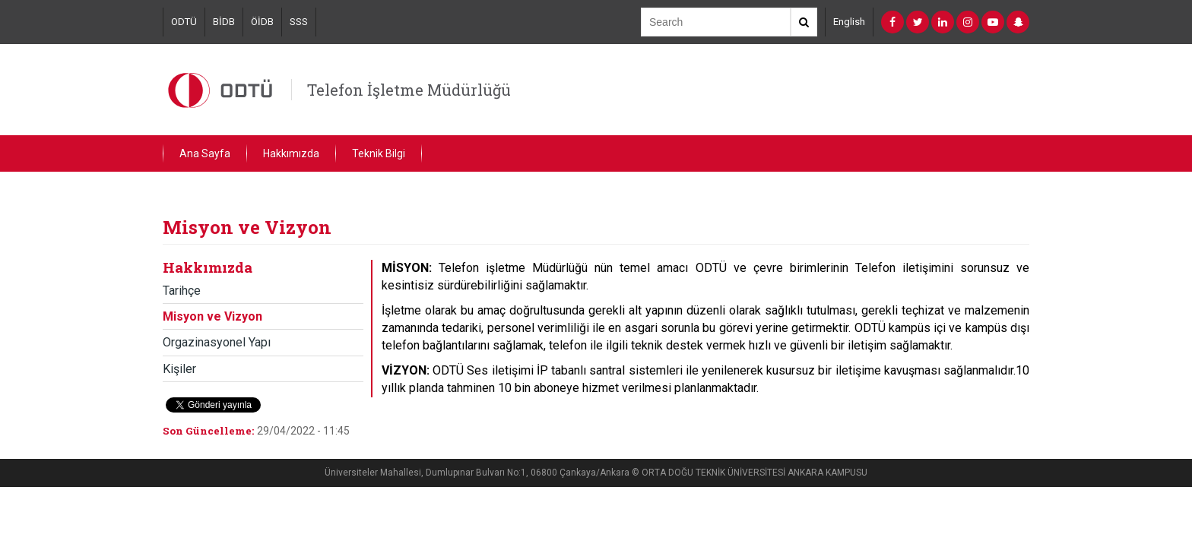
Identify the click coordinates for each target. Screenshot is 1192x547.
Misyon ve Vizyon (212, 316)
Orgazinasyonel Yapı (217, 342)
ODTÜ (184, 21)
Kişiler (179, 369)
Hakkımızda (291, 153)
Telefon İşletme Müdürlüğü (409, 90)
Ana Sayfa (204, 153)
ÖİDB (262, 21)
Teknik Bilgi (378, 153)
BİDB (224, 21)
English (849, 21)
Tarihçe (182, 290)
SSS (299, 21)
